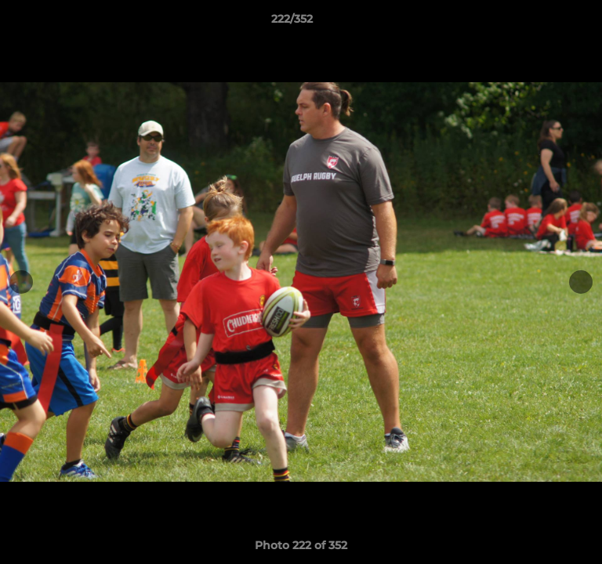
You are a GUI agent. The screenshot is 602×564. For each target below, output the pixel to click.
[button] (545, 23)
